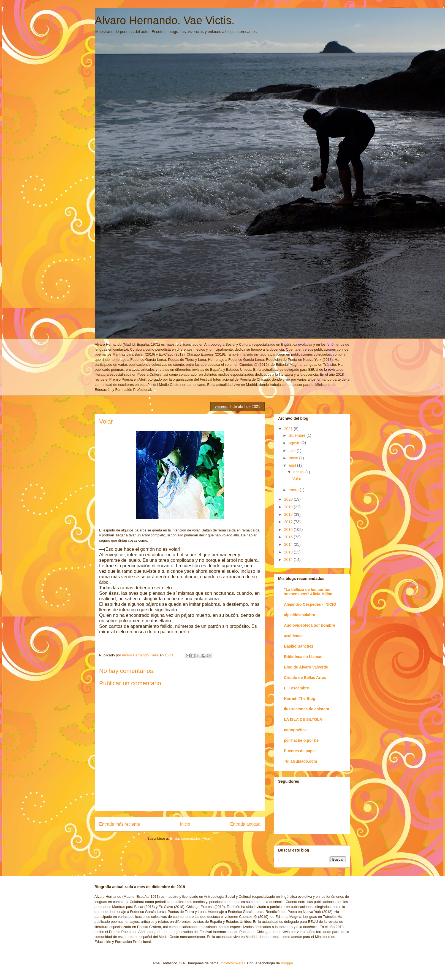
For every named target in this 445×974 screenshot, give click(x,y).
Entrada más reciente (119, 824)
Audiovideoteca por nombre (309, 625)
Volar (296, 478)
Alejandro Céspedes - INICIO (310, 604)
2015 (289, 537)
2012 (289, 559)
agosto (295, 443)
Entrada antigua (245, 824)
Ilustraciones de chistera (306, 709)
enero (294, 490)
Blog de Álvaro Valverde (306, 667)
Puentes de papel (300, 751)
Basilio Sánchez (298, 646)
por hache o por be (301, 740)
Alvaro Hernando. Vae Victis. (165, 20)
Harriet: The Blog (299, 698)
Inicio (185, 824)
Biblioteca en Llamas (303, 656)
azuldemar (293, 636)
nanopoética (295, 730)
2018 (289, 514)
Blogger (287, 963)
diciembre (297, 435)
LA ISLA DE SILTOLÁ (303, 719)
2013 (289, 552)
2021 (289, 429)
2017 (289, 522)
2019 (289, 507)
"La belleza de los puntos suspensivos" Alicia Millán (308, 591)
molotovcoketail (232, 963)
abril (293, 465)
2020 (289, 499)
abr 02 (299, 472)
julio (293, 450)
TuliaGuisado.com (300, 761)
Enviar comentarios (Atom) (191, 838)
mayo (294, 458)
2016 (289, 529)
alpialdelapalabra (299, 615)
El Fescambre (296, 688)
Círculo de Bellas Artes (305, 677)
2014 (289, 544)
